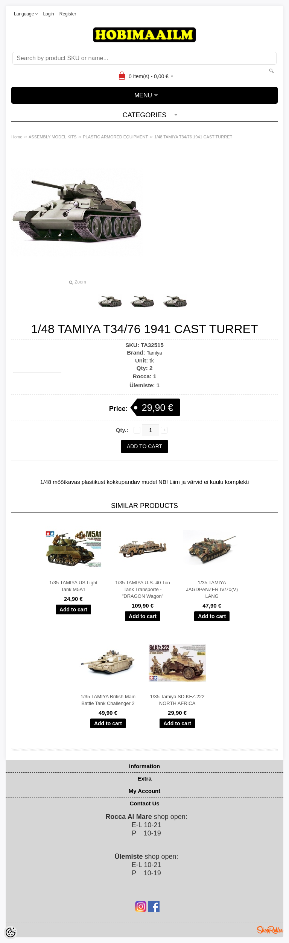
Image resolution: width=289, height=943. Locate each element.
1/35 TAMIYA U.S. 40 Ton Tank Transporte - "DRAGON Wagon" (142, 589)
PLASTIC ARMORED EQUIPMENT (115, 137)
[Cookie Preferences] (10, 932)
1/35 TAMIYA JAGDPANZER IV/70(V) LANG (212, 589)
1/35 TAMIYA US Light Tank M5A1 (73, 586)
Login (48, 14)
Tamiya (154, 353)
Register (67, 14)
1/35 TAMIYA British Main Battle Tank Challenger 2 (108, 700)
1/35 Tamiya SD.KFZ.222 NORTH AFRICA (177, 700)
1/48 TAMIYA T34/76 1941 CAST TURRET (193, 137)
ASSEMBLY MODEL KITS (53, 137)
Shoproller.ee (270, 930)
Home (16, 137)
